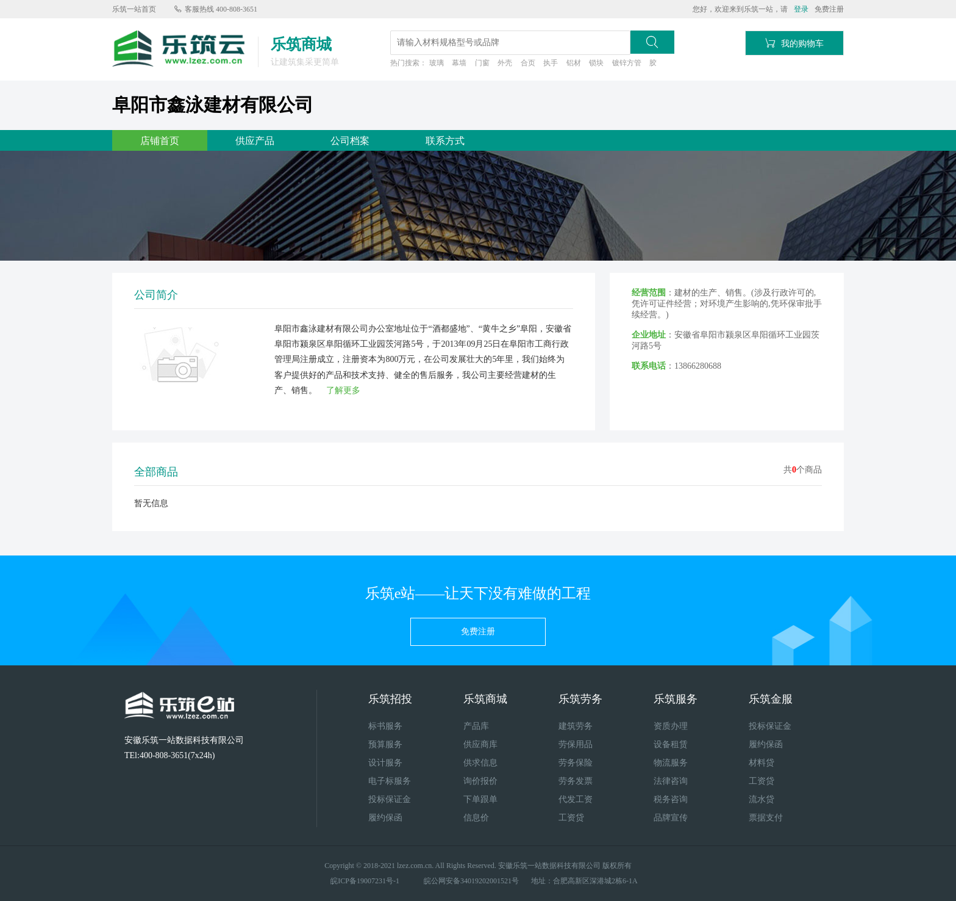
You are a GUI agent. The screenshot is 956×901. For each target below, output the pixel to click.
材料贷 (761, 762)
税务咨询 (671, 799)
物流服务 (671, 762)
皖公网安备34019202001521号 (471, 881)
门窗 (482, 63)
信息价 (476, 817)
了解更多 (343, 390)
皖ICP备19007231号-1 (364, 881)
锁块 (596, 63)
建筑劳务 (575, 726)
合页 (528, 63)
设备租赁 (671, 744)
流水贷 (761, 799)
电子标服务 (389, 781)
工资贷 (571, 817)
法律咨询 (671, 781)
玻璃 (436, 63)
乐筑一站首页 (134, 9)
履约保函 (385, 817)
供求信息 (480, 762)
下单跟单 (480, 799)
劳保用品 (575, 744)
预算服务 (385, 744)
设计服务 (385, 762)
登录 (801, 9)
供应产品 (254, 141)
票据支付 (766, 817)
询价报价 (480, 781)
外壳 (505, 63)
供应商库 (480, 744)
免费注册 (829, 9)
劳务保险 (575, 762)
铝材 (573, 63)
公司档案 (349, 141)
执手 (550, 63)
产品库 (476, 726)
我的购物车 (794, 43)
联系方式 (445, 141)
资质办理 (671, 726)
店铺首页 (159, 141)
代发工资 (575, 799)
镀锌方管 (626, 63)
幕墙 (459, 63)
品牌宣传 (671, 817)
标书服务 (385, 726)
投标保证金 (389, 799)
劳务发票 (575, 781)
